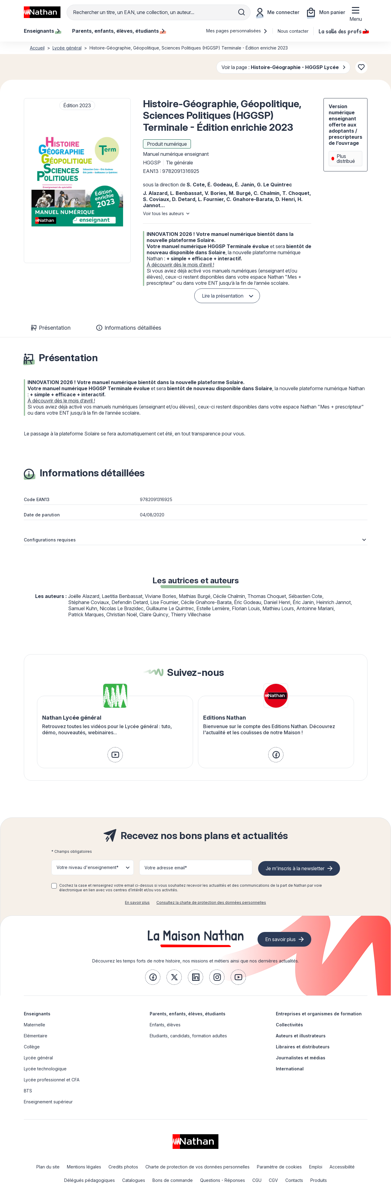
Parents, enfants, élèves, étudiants (187, 1013)
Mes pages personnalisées (237, 30)
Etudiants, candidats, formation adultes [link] (188, 1035)
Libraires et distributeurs (303, 1046)
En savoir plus (137, 902)
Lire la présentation (222, 296)
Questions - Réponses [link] (222, 1180)
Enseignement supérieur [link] (48, 1101)
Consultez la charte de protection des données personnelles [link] (211, 902)
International (290, 1068)
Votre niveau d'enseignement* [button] (88, 867)
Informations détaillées (128, 327)
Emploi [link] (315, 1166)
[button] (77, 180)
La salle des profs (343, 31)
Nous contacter (293, 31)
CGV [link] (273, 1180)
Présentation (51, 327)
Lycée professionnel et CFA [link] (51, 1079)
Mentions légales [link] (84, 1166)
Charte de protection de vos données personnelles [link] (197, 1166)
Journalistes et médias (300, 1057)
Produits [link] (318, 1180)
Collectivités (289, 1024)
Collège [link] (32, 1046)
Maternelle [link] (34, 1024)
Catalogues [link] (133, 1180)
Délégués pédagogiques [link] (89, 1180)
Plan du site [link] (48, 1166)
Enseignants (37, 1013)
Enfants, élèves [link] (165, 1024)
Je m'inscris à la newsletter (295, 868)
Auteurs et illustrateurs (301, 1035)
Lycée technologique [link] (45, 1068)
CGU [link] (256, 1180)
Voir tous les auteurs (163, 213)
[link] (115, 754)
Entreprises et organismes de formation (319, 1013)
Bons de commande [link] (172, 1180)
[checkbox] (54, 886)
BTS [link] (28, 1090)
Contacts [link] (294, 1180)
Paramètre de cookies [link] (279, 1166)
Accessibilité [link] (342, 1166)
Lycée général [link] (38, 1057)
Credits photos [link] (123, 1166)
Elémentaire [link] (35, 1035)
